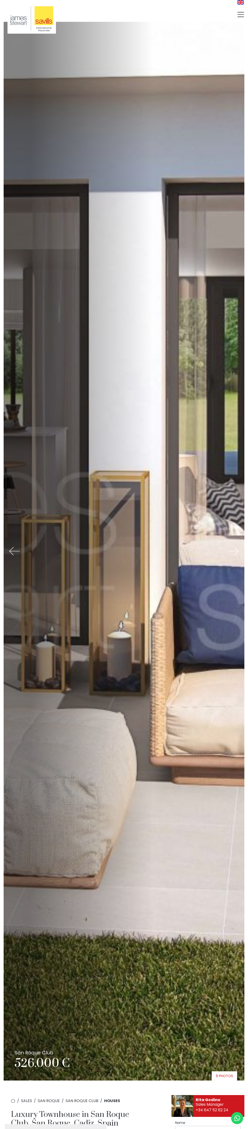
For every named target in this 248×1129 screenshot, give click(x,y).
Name (180, 1122)
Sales (26, 1101)
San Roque (49, 1101)
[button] (14, 551)
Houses (112, 1101)
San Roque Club (82, 1101)
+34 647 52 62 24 (212, 1110)
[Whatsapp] (237, 1118)
